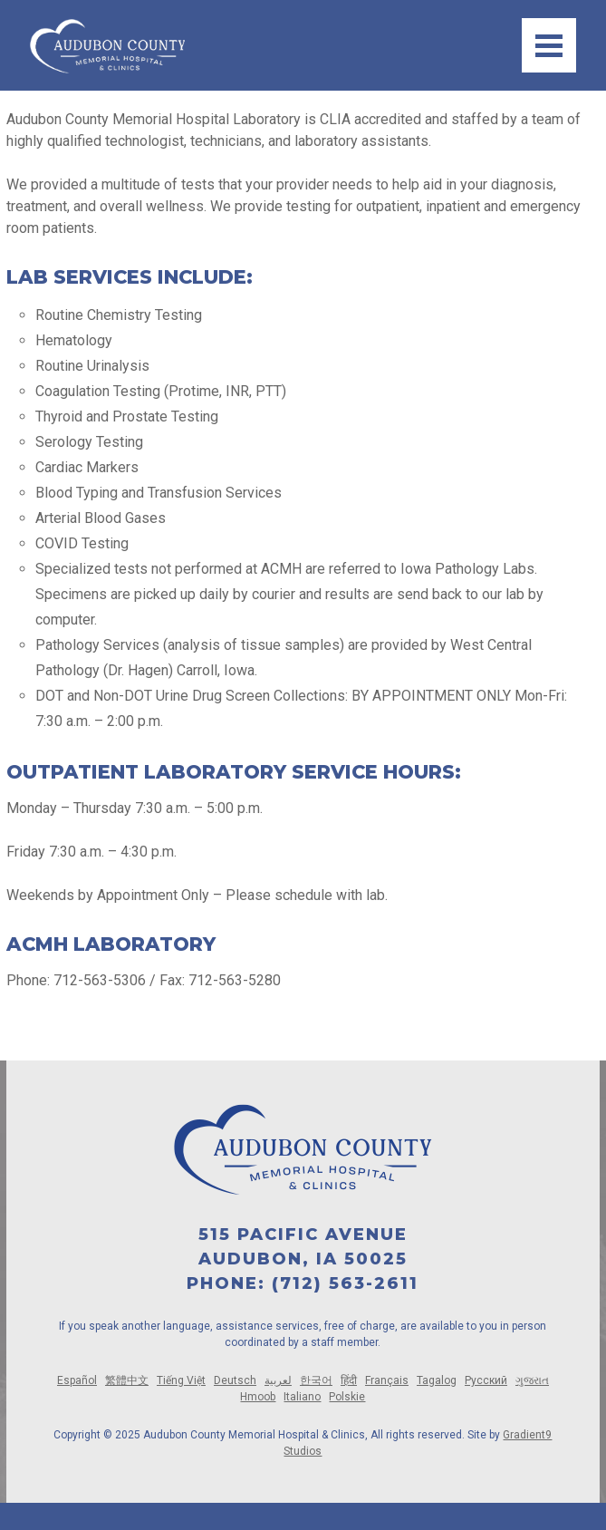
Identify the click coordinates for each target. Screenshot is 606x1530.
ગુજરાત (532, 1380)
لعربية (278, 1380)
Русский (486, 1380)
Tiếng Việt (181, 1380)
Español (77, 1380)
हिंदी (349, 1380)
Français (387, 1380)
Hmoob (257, 1396)
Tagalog (437, 1380)
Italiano (302, 1396)
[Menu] (549, 45)
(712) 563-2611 (345, 1283)
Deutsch (235, 1380)
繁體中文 (127, 1380)
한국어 (316, 1380)
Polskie (347, 1396)
